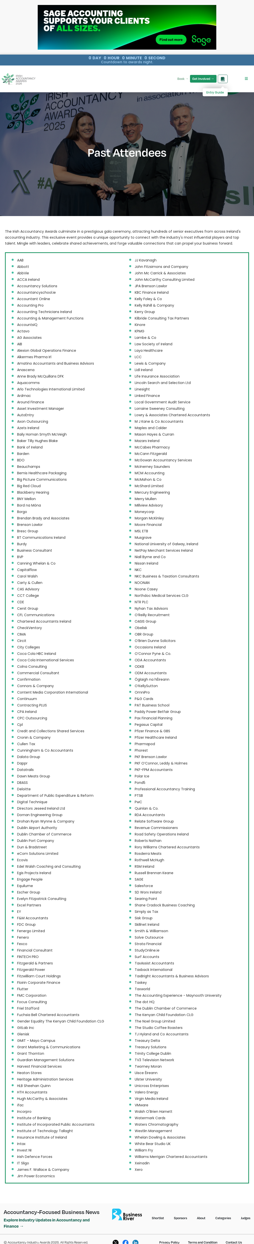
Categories (223, 1218)
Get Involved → (203, 79)
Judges (245, 1218)
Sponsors (180, 1218)
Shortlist (158, 1218)
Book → (183, 79)
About (201, 1218)
